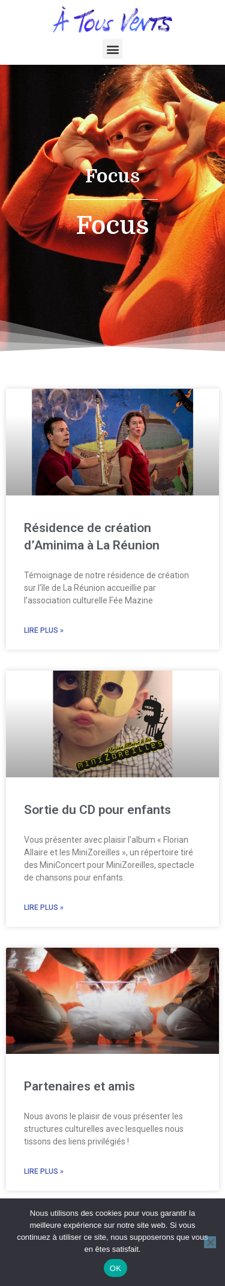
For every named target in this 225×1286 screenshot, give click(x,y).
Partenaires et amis (79, 1098)
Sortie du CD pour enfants (97, 822)
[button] (112, 49)
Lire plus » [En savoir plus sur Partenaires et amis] (44, 1183)
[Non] (210, 1242)
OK (115, 1268)
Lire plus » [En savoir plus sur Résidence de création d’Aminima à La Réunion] (44, 643)
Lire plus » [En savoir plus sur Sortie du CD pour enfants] (44, 919)
